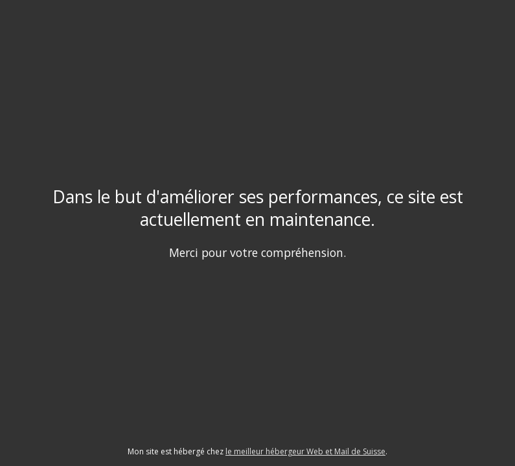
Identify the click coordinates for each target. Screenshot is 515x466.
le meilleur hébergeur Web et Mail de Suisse (305, 451)
